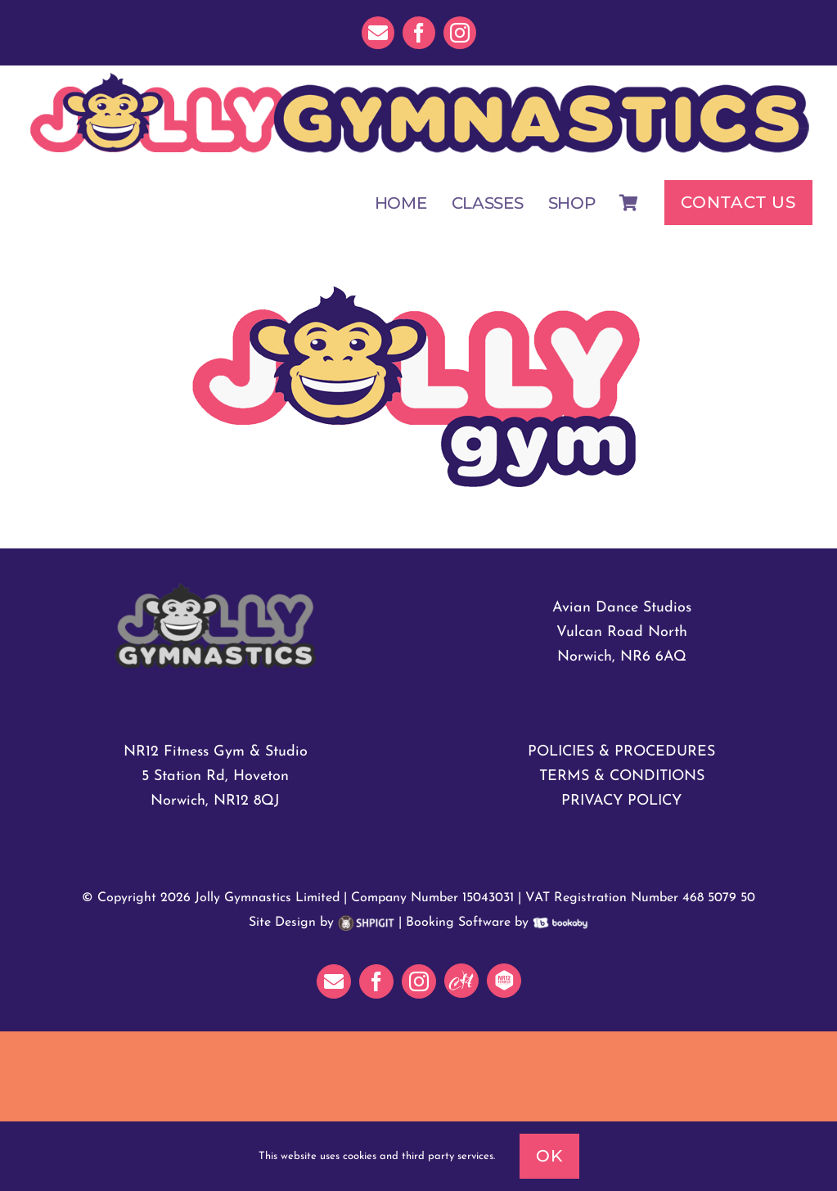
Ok (549, 1156)
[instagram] (459, 32)
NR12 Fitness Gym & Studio (216, 752)
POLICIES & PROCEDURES (621, 752)
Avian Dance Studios (621, 608)
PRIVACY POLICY (621, 801)
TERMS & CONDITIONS (621, 776)
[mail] (378, 32)
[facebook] (419, 32)
